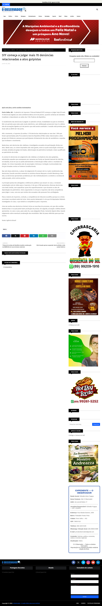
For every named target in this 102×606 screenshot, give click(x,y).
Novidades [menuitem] (47, 16)
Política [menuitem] (10, 16)
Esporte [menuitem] (54, 16)
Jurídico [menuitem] (72, 16)
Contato (83, 603)
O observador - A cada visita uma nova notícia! (26, 603)
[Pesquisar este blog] (80, 424)
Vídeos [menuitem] (65, 16)
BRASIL (13, 50)
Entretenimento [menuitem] (32, 16)
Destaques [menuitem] (23, 16)
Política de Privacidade (93, 603)
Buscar (84, 65)
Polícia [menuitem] (16, 16)
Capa (77, 603)
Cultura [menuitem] (40, 16)
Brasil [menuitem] (60, 16)
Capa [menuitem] (4, 16)
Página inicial (7, 50)
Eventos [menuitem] (78, 16)
